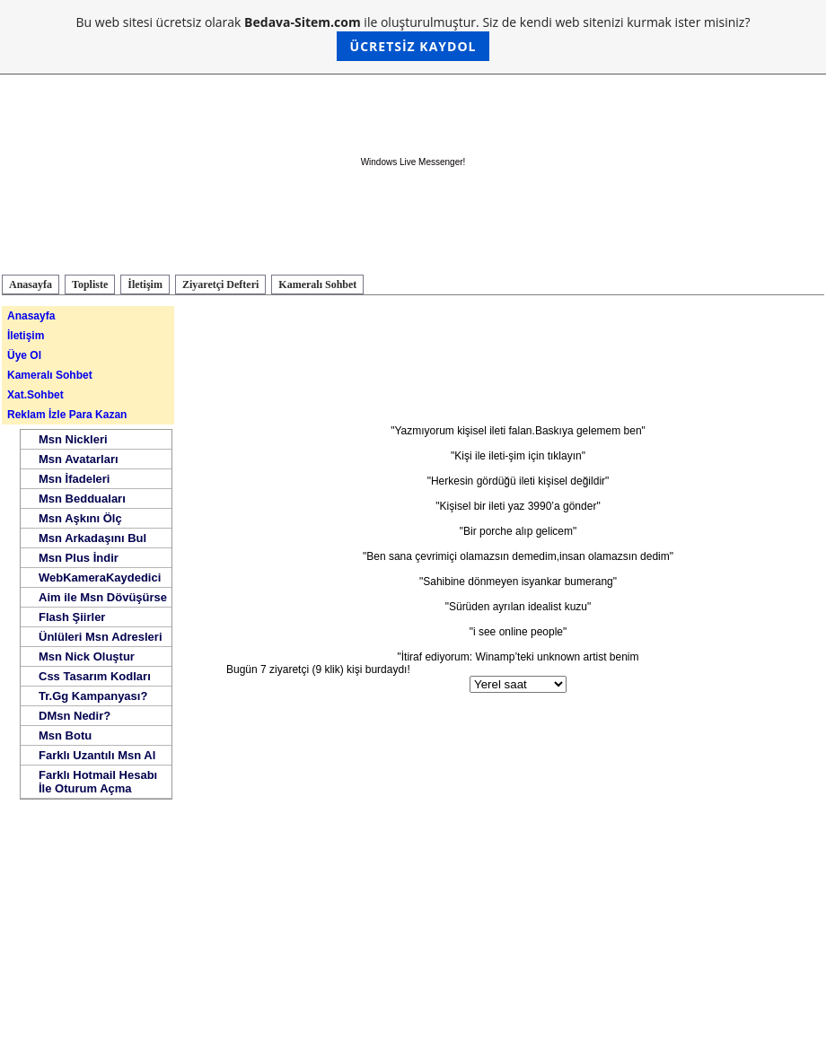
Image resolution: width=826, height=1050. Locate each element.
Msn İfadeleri (74, 479)
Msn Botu (65, 735)
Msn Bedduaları (82, 498)
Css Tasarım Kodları (95, 676)
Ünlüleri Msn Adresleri (101, 636)
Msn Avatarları (79, 459)
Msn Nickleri (73, 439)
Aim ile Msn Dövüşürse (103, 597)
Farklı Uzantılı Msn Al (97, 755)
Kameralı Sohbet (317, 284)
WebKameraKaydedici (100, 577)
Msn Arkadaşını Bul (92, 538)
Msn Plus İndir (79, 557)
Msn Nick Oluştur (87, 656)
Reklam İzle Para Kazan (67, 414)
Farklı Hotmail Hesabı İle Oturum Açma (98, 781)
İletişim (145, 284)
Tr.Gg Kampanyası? (93, 696)
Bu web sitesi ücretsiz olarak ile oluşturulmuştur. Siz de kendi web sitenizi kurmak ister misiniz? (413, 37)
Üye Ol (24, 355)
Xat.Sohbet (35, 395)
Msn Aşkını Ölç (80, 518)
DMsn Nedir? (74, 715)
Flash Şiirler (72, 617)
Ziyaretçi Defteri (220, 284)
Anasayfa (30, 284)
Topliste (90, 284)
